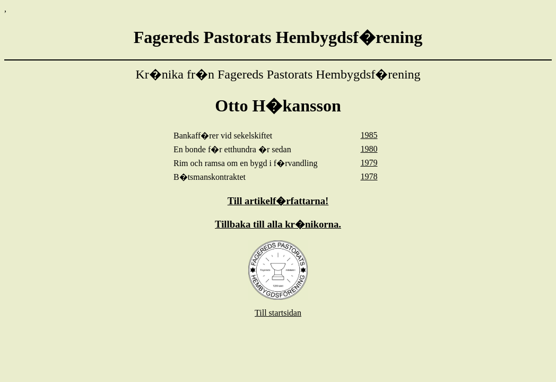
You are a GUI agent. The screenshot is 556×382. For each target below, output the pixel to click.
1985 (368, 135)
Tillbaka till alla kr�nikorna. (278, 224)
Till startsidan (278, 312)
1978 (368, 176)
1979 (368, 162)
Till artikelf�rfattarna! (278, 200)
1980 (368, 148)
